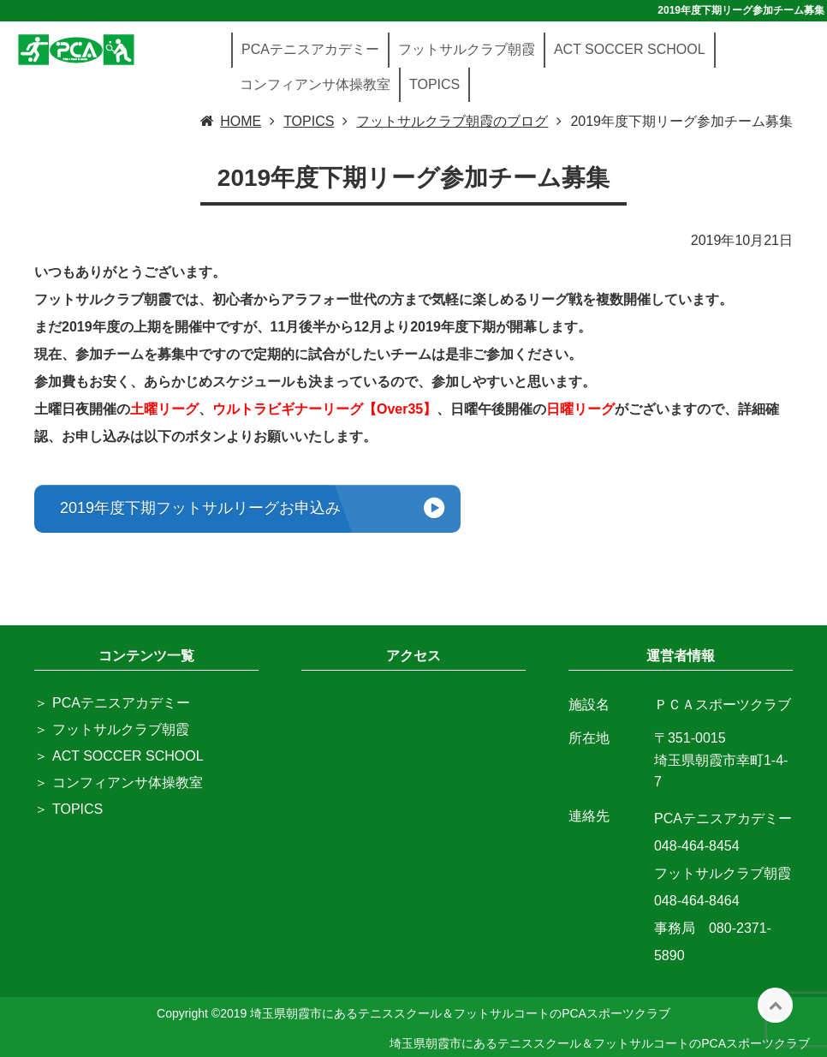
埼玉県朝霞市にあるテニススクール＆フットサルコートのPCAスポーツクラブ (600, 1043)
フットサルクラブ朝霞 (466, 49)
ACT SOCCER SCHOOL (629, 49)
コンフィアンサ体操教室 (315, 84)
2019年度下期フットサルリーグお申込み (200, 508)
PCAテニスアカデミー (310, 49)
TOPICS (434, 84)
